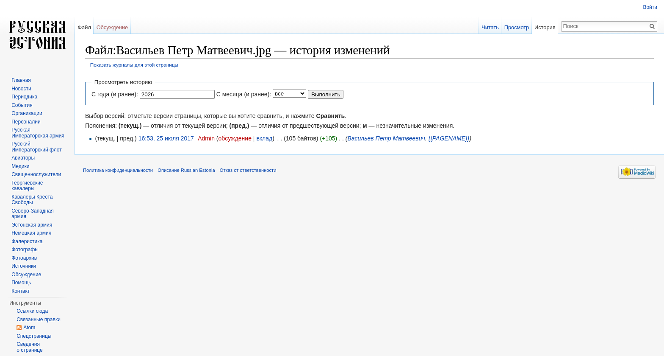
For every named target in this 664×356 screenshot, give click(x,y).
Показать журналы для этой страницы (134, 64)
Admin (206, 138)
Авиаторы (23, 158)
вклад (264, 138)
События (22, 105)
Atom (29, 328)
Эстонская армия (31, 225)
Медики (20, 166)
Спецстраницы (34, 336)
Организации (26, 113)
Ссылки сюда (32, 311)
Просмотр (516, 27)
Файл (84, 27)
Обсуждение (112, 27)
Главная (21, 80)
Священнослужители (36, 174)
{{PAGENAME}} (448, 138)
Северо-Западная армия (32, 214)
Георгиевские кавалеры (27, 186)
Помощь (21, 283)
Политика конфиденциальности (118, 170)
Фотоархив (24, 258)
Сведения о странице (30, 347)
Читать (490, 27)
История (545, 27)
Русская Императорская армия (37, 133)
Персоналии (26, 122)
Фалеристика (26, 241)
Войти (650, 7)
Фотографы (25, 249)
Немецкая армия (31, 233)
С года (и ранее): (114, 94)
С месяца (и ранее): (243, 94)
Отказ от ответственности (248, 170)
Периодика (24, 97)
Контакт (20, 291)
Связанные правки (39, 319)
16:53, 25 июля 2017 (166, 138)
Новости (21, 89)
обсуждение (234, 138)
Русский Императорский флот (36, 147)
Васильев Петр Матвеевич (386, 138)
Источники (23, 266)
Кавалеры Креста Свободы (32, 200)
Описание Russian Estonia (186, 170)
